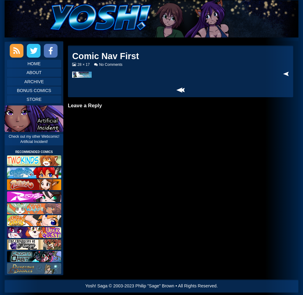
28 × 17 (83, 64)
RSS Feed (16, 51)
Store (33, 99)
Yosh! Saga (96, 285)
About (34, 72)
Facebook (51, 51)
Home (34, 63)
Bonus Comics (34, 90)
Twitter (34, 51)
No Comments (110, 64)
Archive (34, 81)
